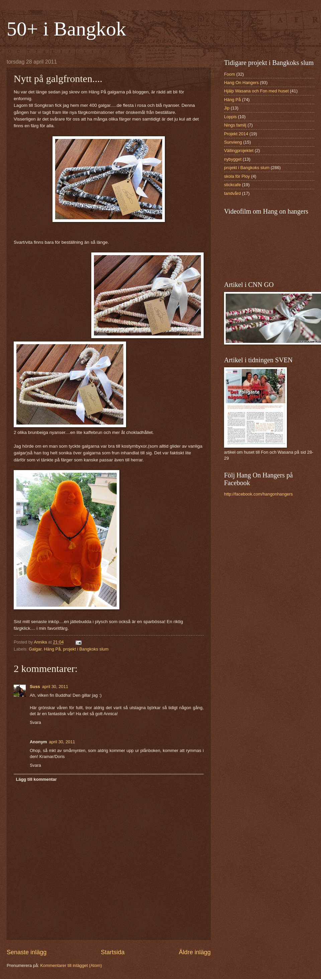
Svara (35, 722)
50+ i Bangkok (66, 29)
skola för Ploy (237, 176)
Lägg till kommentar (36, 779)
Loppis (230, 116)
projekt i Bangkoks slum (85, 649)
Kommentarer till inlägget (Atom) (71, 965)
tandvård (232, 193)
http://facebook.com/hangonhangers (258, 494)
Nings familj (235, 125)
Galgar (35, 649)
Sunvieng (233, 142)
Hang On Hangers (241, 82)
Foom (229, 74)
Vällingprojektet (238, 150)
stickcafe (232, 184)
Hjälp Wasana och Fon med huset (256, 90)
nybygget (232, 159)
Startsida (112, 952)
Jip (226, 107)
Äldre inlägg (195, 952)
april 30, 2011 (55, 686)
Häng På (52, 649)
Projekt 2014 (236, 133)
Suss (35, 686)
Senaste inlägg (26, 952)
